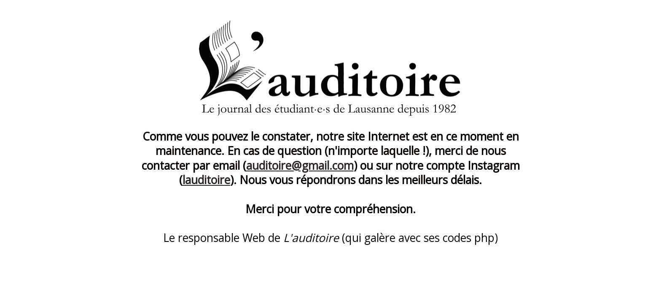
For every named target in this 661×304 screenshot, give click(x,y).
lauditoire (206, 179)
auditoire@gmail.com (300, 165)
